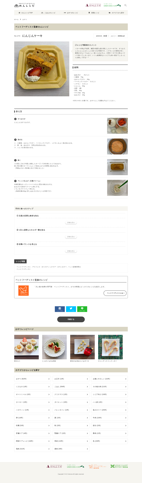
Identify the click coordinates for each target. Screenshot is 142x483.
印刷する (71, 319)
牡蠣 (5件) (20, 425)
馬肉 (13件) (58, 441)
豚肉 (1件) (97, 433)
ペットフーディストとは (115, 293)
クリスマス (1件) (60, 394)
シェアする (60, 309)
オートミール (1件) (23, 394)
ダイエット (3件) (60, 402)
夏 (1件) (57, 418)
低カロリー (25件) (100, 410)
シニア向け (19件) (100, 394)
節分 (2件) (97, 425)
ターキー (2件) (21, 402)
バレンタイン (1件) (61, 410)
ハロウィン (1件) (22, 410)
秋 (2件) (57, 425)
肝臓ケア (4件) (21, 433)
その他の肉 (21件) (100, 386)
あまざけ (77, 75)
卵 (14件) (19, 418)
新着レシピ (94, 13)
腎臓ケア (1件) (60, 433)
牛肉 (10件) (97, 418)
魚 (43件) (96, 441)
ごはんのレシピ (48, 13)
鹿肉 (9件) (58, 449)
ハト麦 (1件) (97, 402)
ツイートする (71, 309)
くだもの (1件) (21, 386)
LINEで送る (82, 309)
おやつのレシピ (71, 13)
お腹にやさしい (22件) (101, 379)
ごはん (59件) (59, 386)
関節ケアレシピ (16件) (24, 441)
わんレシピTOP (26, 13)
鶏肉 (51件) (20, 449)
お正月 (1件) (59, 379)
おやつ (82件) (21, 379)
